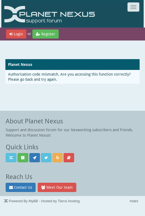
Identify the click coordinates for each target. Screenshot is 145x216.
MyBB (33, 201)
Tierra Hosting (69, 201)
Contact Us (20, 187)
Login (16, 33)
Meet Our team (57, 187)
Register (45, 33)
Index (134, 201)
